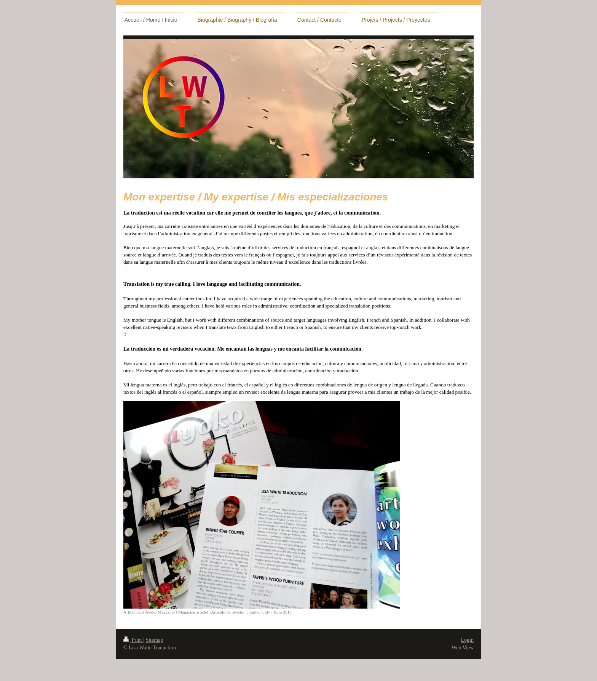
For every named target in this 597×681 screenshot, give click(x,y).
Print (133, 640)
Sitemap (154, 640)
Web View (463, 648)
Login (467, 640)
